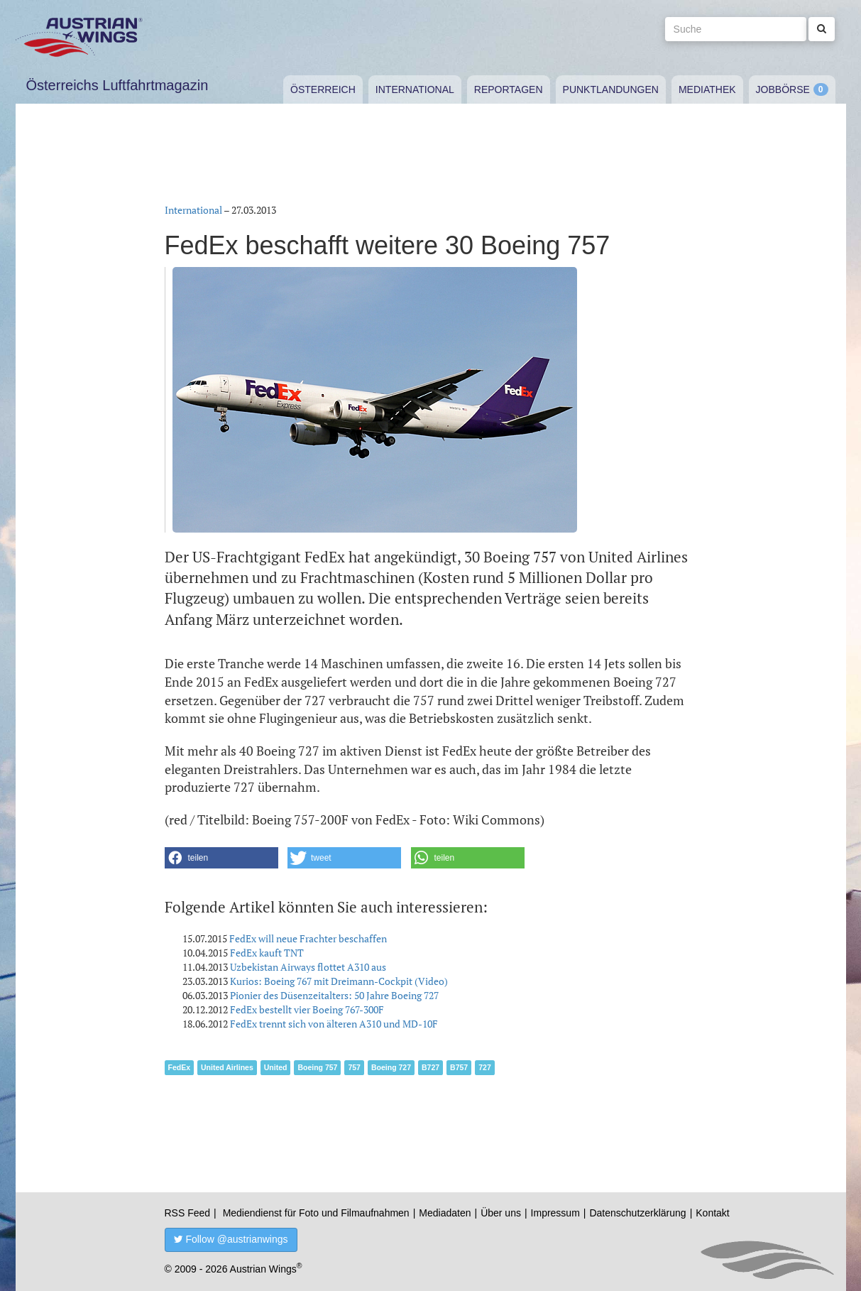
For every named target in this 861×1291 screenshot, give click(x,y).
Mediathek (707, 89)
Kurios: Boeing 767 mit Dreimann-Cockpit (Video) (339, 981)
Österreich (323, 89)
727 (484, 1067)
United (275, 1067)
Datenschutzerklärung (637, 1213)
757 (354, 1067)
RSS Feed (188, 1213)
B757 (459, 1067)
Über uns (501, 1213)
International (414, 89)
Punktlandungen (611, 89)
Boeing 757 (317, 1067)
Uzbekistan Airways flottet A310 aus (308, 967)
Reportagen (508, 89)
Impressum (555, 1213)
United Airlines (227, 1067)
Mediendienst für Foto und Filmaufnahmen (316, 1213)
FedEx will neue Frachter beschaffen (308, 938)
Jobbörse (783, 89)
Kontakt (712, 1213)
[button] (221, 857)
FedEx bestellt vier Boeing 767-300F (307, 1009)
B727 (430, 1067)
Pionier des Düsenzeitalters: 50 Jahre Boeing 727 (334, 995)
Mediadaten (445, 1213)
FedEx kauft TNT (267, 952)
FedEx (179, 1067)
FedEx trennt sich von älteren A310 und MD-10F (334, 1023)
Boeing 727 (391, 1067)
